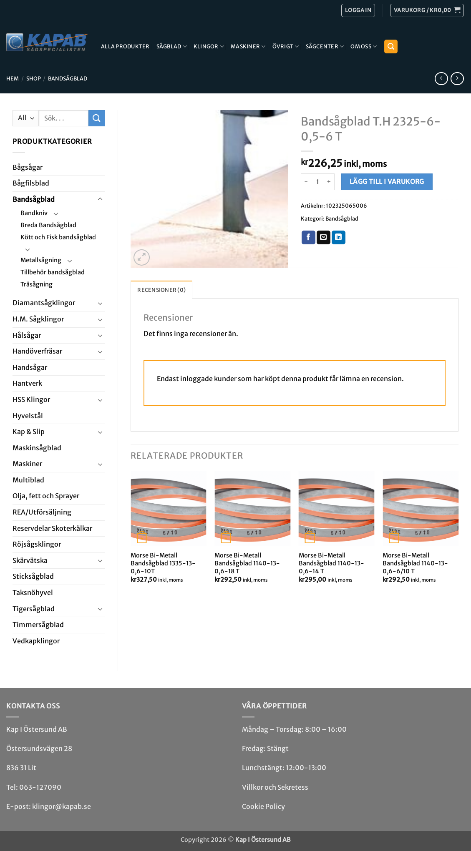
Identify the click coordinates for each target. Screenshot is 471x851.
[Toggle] (100, 199)
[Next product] (441, 78)
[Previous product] (457, 78)
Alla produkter (125, 46)
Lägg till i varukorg (387, 182)
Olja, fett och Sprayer (46, 496)
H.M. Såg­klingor (38, 319)
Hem (12, 78)
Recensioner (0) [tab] (161, 289)
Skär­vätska (30, 560)
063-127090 (40, 787)
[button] (427, 10)
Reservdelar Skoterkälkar (52, 528)
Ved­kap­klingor (36, 641)
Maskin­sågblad (37, 448)
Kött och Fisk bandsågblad (58, 237)
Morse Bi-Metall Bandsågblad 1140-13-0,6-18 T (247, 563)
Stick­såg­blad (33, 576)
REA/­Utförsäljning (42, 512)
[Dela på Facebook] (308, 238)
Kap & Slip (29, 431)
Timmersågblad (38, 624)
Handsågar (30, 367)
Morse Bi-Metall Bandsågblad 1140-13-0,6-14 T (331, 563)
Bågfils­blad (31, 183)
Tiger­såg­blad (34, 609)
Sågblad (171, 46)
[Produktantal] (317, 181)
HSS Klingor (31, 399)
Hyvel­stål (28, 416)
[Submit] (96, 118)
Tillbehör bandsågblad (52, 272)
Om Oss (363, 46)
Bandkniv (34, 213)
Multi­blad (28, 480)
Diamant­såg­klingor (44, 303)
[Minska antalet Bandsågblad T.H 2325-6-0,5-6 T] (306, 181)
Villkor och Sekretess (275, 787)
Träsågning (36, 284)
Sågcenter (325, 46)
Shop (33, 78)
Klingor (209, 46)
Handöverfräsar (37, 351)
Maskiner (248, 46)
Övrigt (285, 46)
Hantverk (27, 383)
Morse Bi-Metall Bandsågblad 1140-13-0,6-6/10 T (415, 563)
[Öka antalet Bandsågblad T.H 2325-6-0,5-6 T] (329, 181)
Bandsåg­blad (67, 78)
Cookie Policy (263, 806)
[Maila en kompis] (323, 238)
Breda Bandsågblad (48, 225)
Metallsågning (40, 260)
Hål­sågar (27, 335)
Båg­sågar (28, 167)
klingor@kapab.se (61, 806)
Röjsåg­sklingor (37, 544)
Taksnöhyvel (33, 592)
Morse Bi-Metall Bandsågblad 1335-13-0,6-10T (163, 563)
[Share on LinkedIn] (338, 238)
